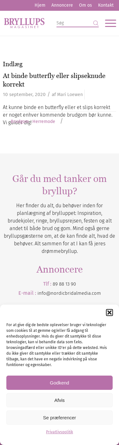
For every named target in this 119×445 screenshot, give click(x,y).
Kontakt (106, 5)
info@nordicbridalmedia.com (69, 293)
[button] (109, 312)
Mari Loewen (70, 94)
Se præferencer (59, 417)
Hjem (40, 5)
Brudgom (20, 121)
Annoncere (62, 5)
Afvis (59, 400)
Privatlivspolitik (59, 432)
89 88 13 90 (64, 284)
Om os (85, 5)
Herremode (43, 121)
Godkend (59, 382)
